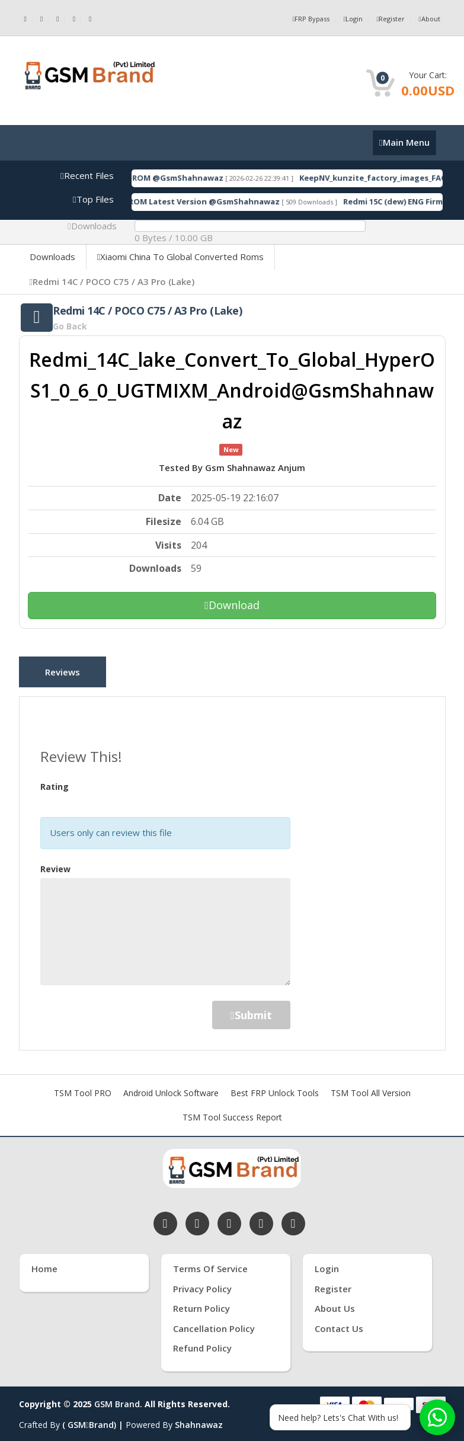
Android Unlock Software (171, 1087)
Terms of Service (210, 1263)
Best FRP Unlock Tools (275, 1087)
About (428, 18)
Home (44, 1263)
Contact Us (339, 1322)
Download (232, 605)
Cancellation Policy (214, 1322)
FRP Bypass (304, 18)
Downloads (52, 256)
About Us (335, 1302)
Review (55, 863)
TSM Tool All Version (371, 1087)
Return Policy (201, 1302)
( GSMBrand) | (94, 1418)
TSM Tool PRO (82, 1087)
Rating (54, 780)
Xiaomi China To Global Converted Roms (180, 256)
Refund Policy (202, 1342)
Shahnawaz (199, 1418)
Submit (251, 1009)
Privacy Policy (202, 1283)
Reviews (67, 673)
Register (388, 18)
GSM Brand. (118, 1398)
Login (348, 18)
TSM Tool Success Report (232, 1111)
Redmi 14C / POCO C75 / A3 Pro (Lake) (112, 281)
